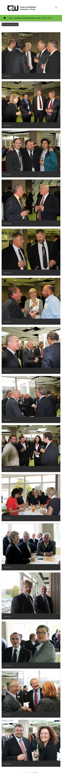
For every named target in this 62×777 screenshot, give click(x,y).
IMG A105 (7, 764)
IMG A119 (7, 273)
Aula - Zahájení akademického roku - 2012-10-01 (30, 18)
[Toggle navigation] (56, 7)
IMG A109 (7, 567)
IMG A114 (7, 469)
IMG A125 (7, 76)
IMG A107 (7, 715)
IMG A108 (7, 666)
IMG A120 (7, 224)
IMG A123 (7, 125)
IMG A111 (7, 616)
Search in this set (10, 24)
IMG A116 (7, 371)
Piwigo (35, 772)
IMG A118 (7, 322)
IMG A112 (7, 518)
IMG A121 (7, 174)
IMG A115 (7, 420)
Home (4, 18)
